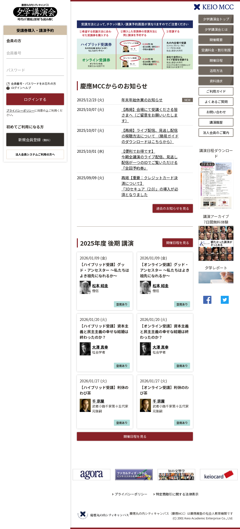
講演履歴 (216, 122)
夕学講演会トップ (216, 19)
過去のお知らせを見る (172, 208)
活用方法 (216, 70)
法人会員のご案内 (216, 132)
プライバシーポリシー (20, 110)
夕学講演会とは (216, 29)
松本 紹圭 (100, 285)
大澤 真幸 (100, 347)
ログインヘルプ (21, 88)
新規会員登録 (35, 139)
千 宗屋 (98, 401)
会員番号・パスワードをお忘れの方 (33, 83)
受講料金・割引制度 (216, 50)
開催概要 (216, 39)
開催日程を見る (177, 242)
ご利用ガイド (216, 91)
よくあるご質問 (216, 101)
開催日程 (216, 60)
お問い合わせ (216, 112)
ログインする (35, 99)
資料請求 (216, 81)
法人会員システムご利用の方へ (35, 154)
